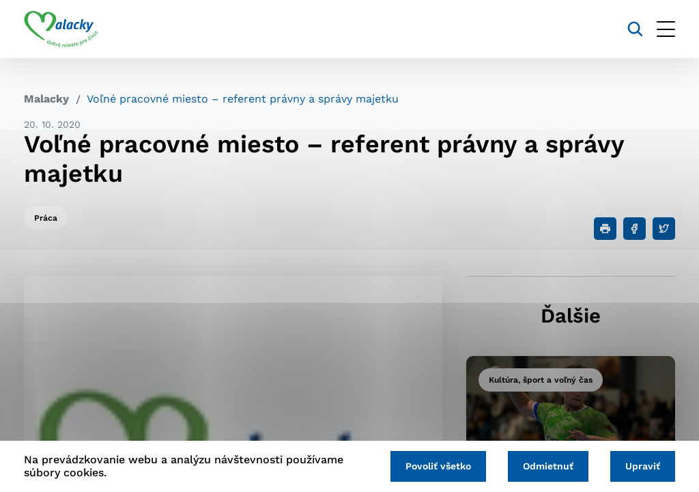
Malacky (46, 98)
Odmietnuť (548, 466)
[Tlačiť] (605, 228)
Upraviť (642, 466)
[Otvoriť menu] (666, 29)
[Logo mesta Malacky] (61, 29)
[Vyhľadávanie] (635, 29)
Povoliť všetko (438, 466)
